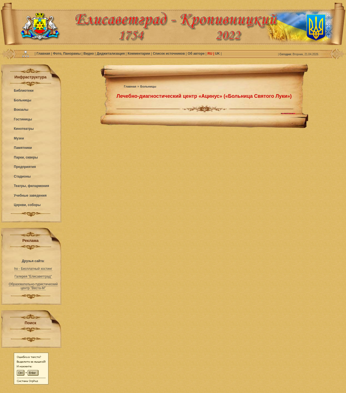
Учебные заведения (30, 195)
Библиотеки (23, 91)
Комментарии (139, 54)
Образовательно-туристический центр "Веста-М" (33, 286)
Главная (44, 54)
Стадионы (22, 176)
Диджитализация (111, 54)
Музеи (19, 138)
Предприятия (25, 167)
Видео (89, 54)
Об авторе (196, 54)
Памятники (23, 148)
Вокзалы (21, 110)
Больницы (22, 100)
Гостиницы (23, 119)
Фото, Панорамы (67, 54)
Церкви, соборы (27, 205)
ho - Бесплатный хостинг (33, 269)
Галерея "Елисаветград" (33, 276)
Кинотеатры (24, 129)
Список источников (169, 54)
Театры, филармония (31, 186)
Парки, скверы (26, 157)
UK (217, 54)
